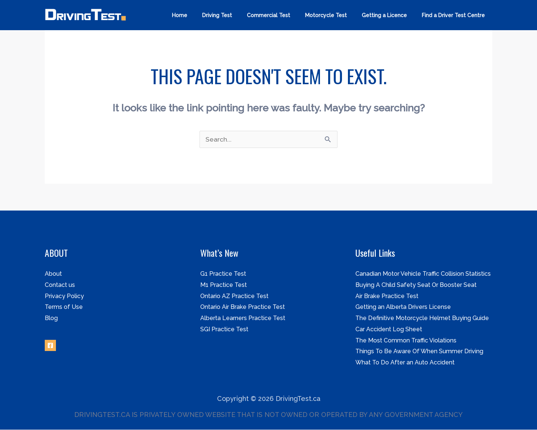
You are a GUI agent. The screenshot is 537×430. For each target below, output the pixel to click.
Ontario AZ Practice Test (234, 296)
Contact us (60, 285)
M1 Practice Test (223, 285)
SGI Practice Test (224, 329)
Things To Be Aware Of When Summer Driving (419, 351)
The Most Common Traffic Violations (405, 340)
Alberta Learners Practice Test (242, 318)
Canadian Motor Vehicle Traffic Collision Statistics (423, 274)
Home (204, 15)
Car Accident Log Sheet (388, 329)
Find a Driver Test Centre (455, 15)
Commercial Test (284, 15)
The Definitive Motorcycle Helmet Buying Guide (422, 318)
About (53, 274)
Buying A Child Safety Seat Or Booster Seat (416, 285)
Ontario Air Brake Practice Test (242, 307)
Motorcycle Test (337, 15)
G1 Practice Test (223, 274)
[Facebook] (50, 345)
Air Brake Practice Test (386, 296)
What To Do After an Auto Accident (405, 362)
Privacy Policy (64, 296)
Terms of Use (64, 307)
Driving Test (237, 15)
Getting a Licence (391, 15)
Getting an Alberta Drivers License (403, 307)
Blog (51, 318)
